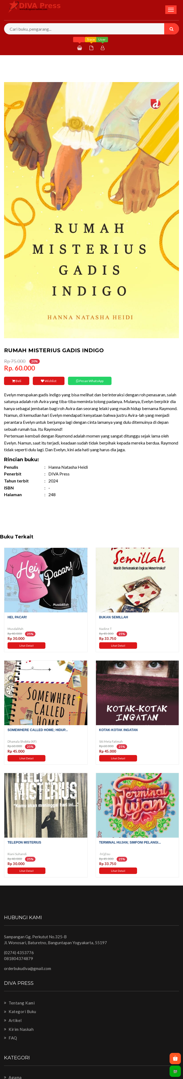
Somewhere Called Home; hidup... (38, 730)
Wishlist (48, 381)
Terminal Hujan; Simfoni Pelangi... (130, 842)
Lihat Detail (26, 645)
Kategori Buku (20, 1011)
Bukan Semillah (113, 617)
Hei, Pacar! (17, 617)
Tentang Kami (19, 1002)
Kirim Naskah (19, 1029)
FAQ (10, 1037)
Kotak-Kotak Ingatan (118, 730)
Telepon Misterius (24, 842)
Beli (16, 381)
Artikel (13, 1020)
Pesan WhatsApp (89, 381)
